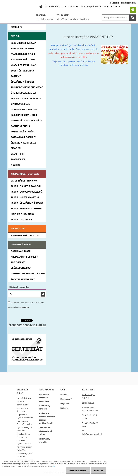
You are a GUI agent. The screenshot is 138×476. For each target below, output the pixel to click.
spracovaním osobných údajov (32, 302)
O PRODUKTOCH (70, 6)
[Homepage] (39, 6)
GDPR (106, 6)
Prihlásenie (114, 2)
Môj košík (64, 403)
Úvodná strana (53, 6)
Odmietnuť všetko (77, 470)
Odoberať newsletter (19, 287)
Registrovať (65, 399)
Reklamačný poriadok (44, 407)
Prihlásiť (64, 394)
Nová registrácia (128, 2)
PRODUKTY (41, 15)
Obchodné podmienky (90, 6)
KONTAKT (115, 6)
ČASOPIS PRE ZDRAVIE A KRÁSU (27, 325)
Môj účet (64, 408)
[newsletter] (43, 294)
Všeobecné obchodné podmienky (44, 397)
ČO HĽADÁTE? (63, 15)
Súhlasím (98, 470)
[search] (132, 17)
